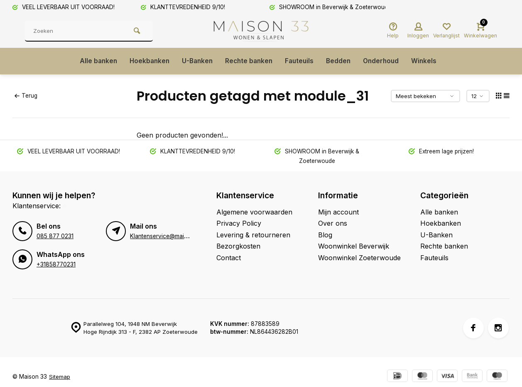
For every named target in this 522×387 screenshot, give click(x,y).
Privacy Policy (238, 223)
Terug (26, 95)
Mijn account (338, 212)
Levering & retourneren (253, 235)
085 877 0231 (55, 235)
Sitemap (59, 376)
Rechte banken (249, 61)
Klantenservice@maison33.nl (168, 235)
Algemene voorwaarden (254, 212)
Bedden (341, 61)
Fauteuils (301, 61)
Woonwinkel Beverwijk (353, 246)
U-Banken (195, 61)
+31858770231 (56, 264)
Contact (228, 258)
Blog (325, 235)
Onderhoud (385, 61)
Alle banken (93, 61)
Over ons (332, 223)
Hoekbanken (146, 61)
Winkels (429, 61)
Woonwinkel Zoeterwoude (359, 258)
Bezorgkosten (238, 246)
